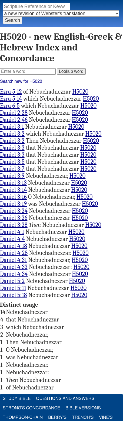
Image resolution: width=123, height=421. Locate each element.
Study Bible (17, 398)
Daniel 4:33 (14, 267)
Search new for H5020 (21, 81)
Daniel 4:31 (13, 259)
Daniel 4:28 (14, 252)
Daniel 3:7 (12, 168)
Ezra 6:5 (10, 105)
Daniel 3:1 (12, 126)
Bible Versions (83, 408)
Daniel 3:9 (12, 175)
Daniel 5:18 (13, 295)
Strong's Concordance (31, 408)
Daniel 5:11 (13, 288)
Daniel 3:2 (12, 133)
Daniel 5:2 (12, 281)
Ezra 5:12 (11, 91)
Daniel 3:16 (13, 196)
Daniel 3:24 (14, 210)
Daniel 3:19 (13, 203)
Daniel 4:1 (12, 231)
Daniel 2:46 (14, 119)
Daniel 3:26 (13, 217)
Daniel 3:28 (14, 224)
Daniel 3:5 (12, 161)
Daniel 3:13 (13, 182)
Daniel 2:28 (14, 112)
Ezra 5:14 (11, 98)
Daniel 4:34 (14, 274)
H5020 (80, 91)
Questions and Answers (65, 398)
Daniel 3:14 (13, 189)
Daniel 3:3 (12, 147)
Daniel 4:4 (12, 238)
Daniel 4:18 (13, 245)
